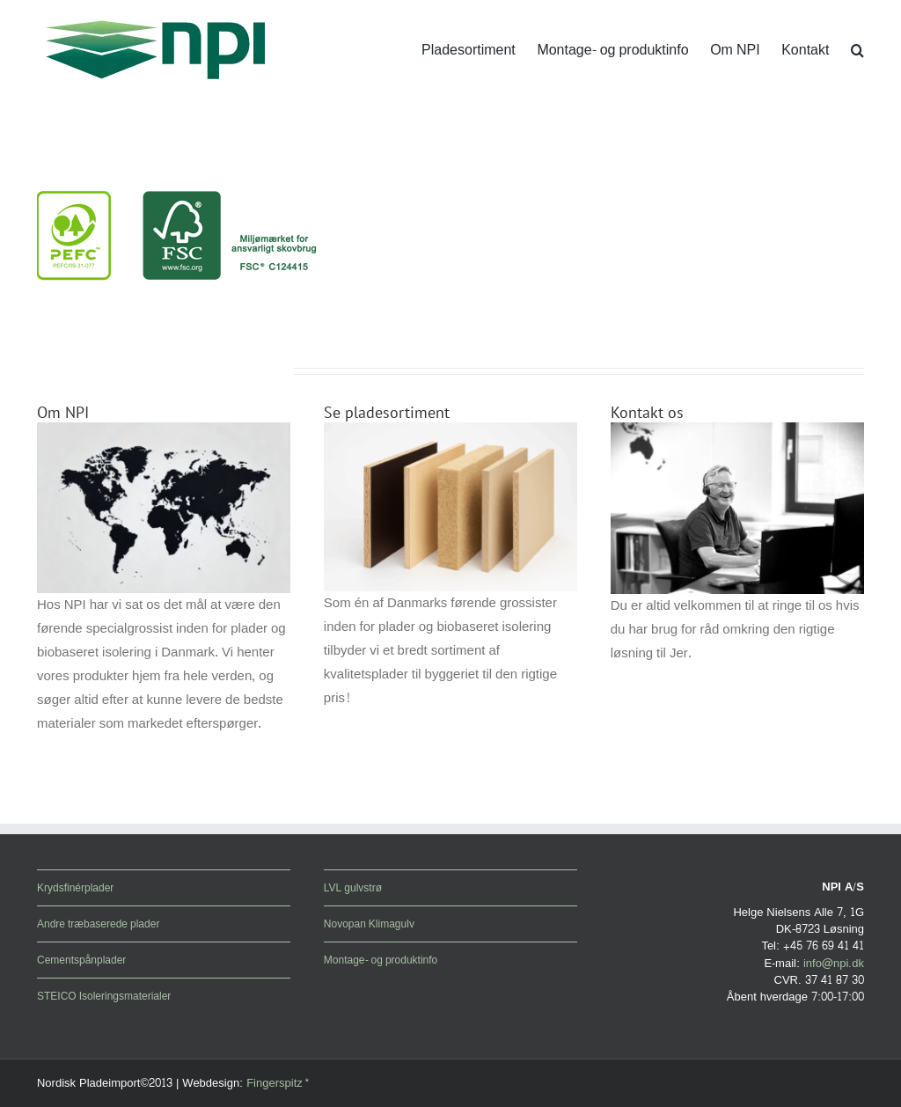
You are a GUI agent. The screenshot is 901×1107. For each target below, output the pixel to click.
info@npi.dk (833, 963)
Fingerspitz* (278, 1083)
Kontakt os (647, 412)
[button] (857, 50)
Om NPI (63, 412)
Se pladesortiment (387, 412)
